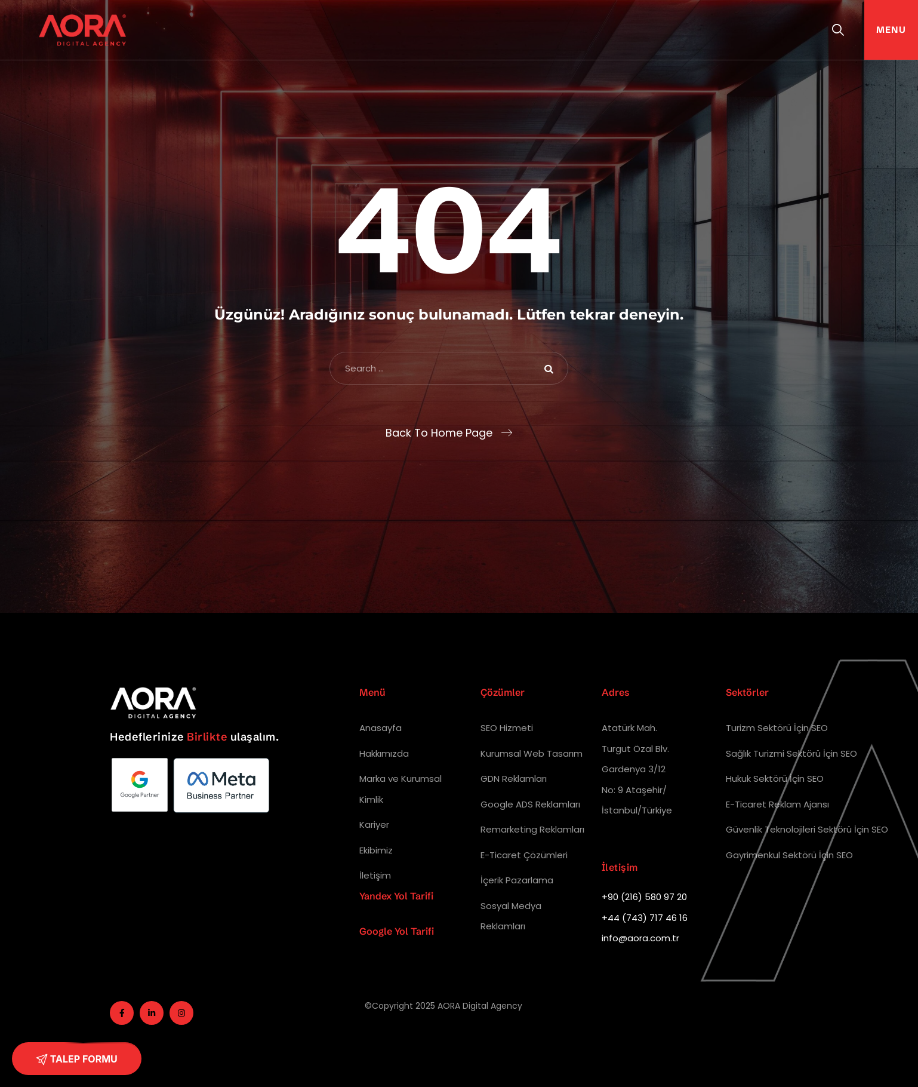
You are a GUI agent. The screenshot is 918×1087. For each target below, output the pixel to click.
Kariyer (374, 824)
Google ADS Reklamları (530, 804)
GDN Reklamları (513, 778)
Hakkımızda (384, 753)
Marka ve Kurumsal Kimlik (400, 789)
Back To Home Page (439, 432)
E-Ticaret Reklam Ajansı (777, 804)
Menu (891, 29)
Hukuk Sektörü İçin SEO (775, 778)
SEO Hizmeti (506, 727)
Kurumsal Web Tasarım (531, 753)
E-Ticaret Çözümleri (524, 855)
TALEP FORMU (77, 1059)
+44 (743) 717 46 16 (645, 917)
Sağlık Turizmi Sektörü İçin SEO (791, 753)
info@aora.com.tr (640, 938)
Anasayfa (380, 727)
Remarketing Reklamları (532, 829)
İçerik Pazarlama (516, 880)
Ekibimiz (376, 850)
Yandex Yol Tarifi (396, 896)
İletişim (375, 875)
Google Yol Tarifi (396, 931)
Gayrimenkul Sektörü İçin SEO (789, 855)
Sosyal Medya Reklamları (510, 916)
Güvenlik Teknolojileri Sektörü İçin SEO (807, 829)
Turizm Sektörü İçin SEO (777, 727)
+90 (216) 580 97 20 (644, 897)
